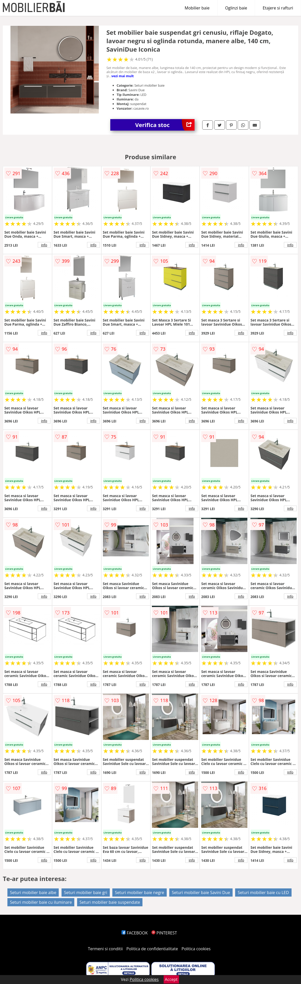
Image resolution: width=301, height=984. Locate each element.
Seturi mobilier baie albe (33, 892)
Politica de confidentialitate (152, 949)
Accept (171, 979)
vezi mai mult (122, 76)
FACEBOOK (135, 933)
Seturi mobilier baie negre (139, 892)
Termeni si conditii (105, 949)
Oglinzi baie (236, 8)
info (44, 245)
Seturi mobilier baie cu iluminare (41, 902)
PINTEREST (164, 933)
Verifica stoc (165, 125)
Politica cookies (196, 949)
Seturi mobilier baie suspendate (110, 902)
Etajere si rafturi (278, 8)
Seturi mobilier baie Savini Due (201, 892)
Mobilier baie (197, 8)
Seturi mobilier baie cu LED (263, 892)
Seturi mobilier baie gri (85, 892)
